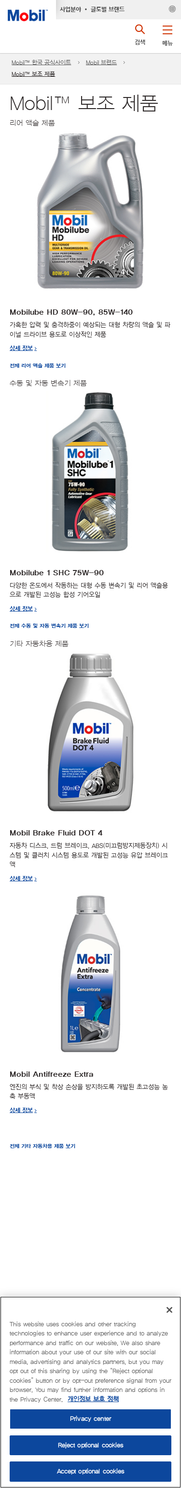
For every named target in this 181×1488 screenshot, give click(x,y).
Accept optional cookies (91, 1471)
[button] (167, 33)
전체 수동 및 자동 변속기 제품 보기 (49, 626)
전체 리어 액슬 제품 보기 (38, 366)
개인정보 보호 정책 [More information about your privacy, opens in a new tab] (93, 1399)
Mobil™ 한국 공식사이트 (41, 62)
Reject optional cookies (91, 1445)
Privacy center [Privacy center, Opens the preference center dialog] (90, 1418)
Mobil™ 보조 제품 (33, 74)
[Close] (169, 1310)
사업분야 (70, 9)
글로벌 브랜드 (108, 9)
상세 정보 (21, 348)
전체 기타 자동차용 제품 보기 (42, 1146)
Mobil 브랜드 (101, 62)
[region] (90, 1392)
